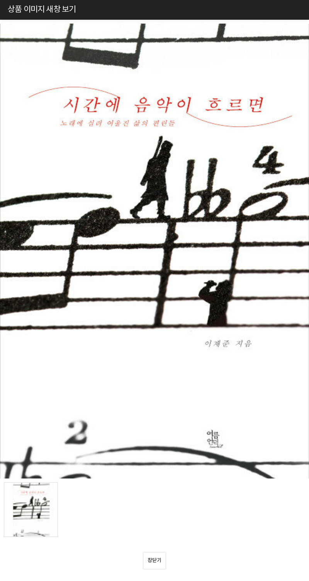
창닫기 (154, 560)
